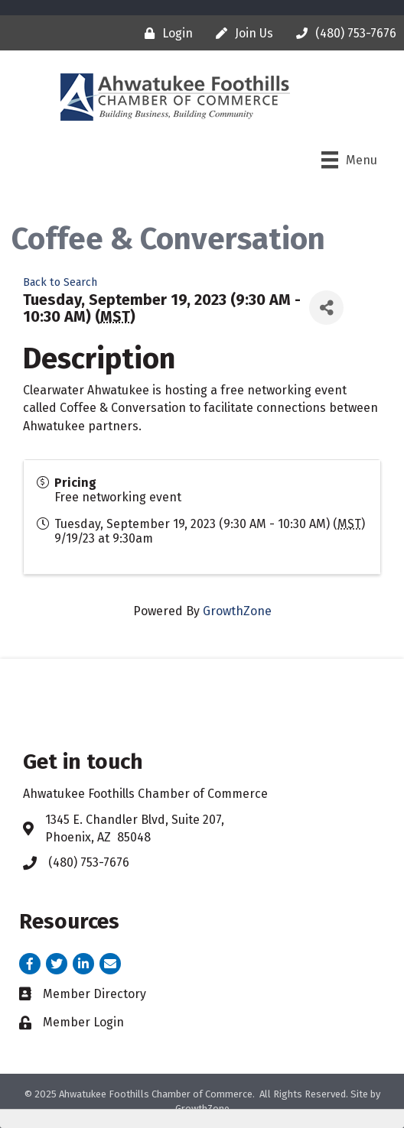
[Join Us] (240, 33)
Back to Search (60, 282)
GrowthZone (237, 611)
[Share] (326, 307)
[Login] (165, 33)
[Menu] (349, 160)
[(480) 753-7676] (342, 33)
